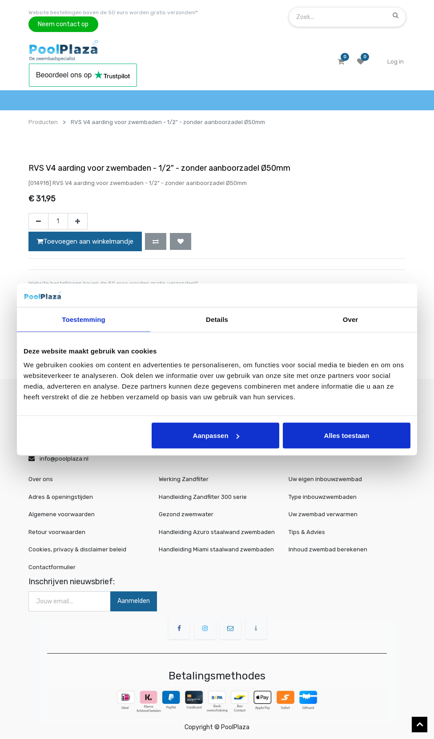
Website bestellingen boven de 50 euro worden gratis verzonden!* (113, 12)
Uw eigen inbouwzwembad (328, 479)
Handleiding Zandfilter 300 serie (203, 497)
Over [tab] (350, 319)
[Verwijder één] (38, 221)
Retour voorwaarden (56, 532)
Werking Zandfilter (184, 479)
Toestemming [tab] (83, 319)
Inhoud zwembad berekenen (331, 549)
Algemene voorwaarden (61, 514)
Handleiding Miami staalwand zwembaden (216, 549)
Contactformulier (52, 567)
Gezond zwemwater (186, 514)
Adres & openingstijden (60, 497)
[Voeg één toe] (78, 221)
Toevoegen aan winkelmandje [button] (85, 241)
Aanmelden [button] (133, 601)
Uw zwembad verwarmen (326, 514)
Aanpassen (216, 435)
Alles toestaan (347, 435)
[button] (155, 241)
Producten (43, 122)
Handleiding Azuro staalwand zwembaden (217, 532)
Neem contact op (63, 24)
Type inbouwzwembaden (326, 497)
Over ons (40, 479)
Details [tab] (217, 319)
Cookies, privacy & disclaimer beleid (77, 549)
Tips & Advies (312, 531)
